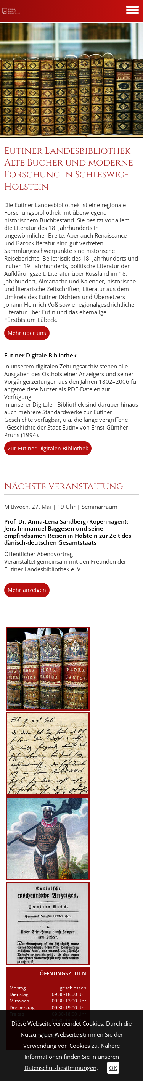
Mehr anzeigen (27, 590)
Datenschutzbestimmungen (60, 1068)
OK (113, 1068)
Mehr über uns (27, 332)
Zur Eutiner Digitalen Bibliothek (48, 448)
